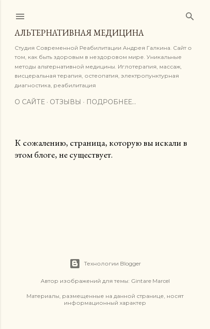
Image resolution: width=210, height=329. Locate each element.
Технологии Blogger (105, 263)
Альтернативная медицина (79, 32)
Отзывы (65, 102)
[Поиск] (189, 14)
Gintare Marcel (150, 280)
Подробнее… (111, 102)
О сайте (30, 102)
